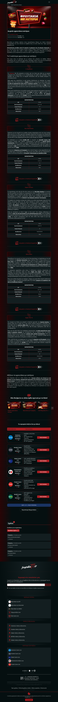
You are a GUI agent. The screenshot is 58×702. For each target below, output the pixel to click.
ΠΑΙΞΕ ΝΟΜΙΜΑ (43, 437)
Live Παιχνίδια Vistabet (44, 410)
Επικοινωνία (44, 688)
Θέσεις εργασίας (36, 688)
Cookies (31, 697)
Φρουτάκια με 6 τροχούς (29, 410)
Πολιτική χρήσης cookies (25, 688)
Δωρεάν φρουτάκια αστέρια (13, 411)
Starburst (11, 73)
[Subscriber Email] (26, 585)
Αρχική (8, 4)
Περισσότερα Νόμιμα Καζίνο (29, 510)
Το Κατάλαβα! (29, 699)
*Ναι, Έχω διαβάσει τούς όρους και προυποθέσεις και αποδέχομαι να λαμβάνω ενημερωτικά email (26, 588)
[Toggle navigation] (49, 2)
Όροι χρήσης (14, 688)
